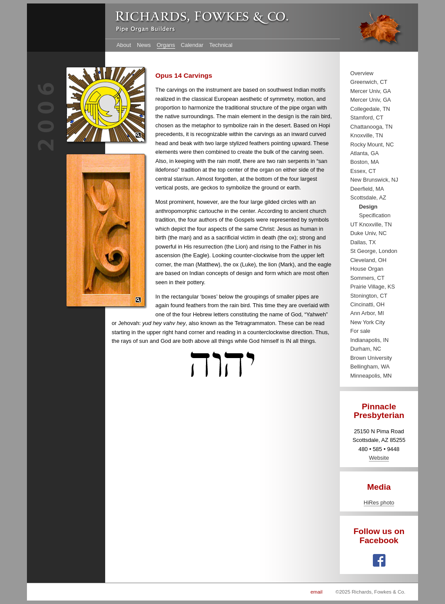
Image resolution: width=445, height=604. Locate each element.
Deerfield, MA (367, 189)
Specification (375, 215)
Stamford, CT (366, 117)
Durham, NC (365, 348)
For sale (360, 331)
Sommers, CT (367, 278)
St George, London (373, 251)
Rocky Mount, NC (372, 144)
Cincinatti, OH (367, 304)
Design (368, 206)
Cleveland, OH (368, 260)
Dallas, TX (363, 242)
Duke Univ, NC (368, 233)
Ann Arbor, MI (367, 313)
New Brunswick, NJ (374, 179)
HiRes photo (379, 502)
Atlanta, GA (364, 153)
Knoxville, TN (366, 135)
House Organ (366, 268)
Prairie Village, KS (372, 286)
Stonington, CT (368, 295)
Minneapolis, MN (371, 375)
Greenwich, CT (368, 82)
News (144, 45)
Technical (220, 45)
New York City (367, 322)
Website (379, 458)
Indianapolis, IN (369, 340)
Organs (166, 45)
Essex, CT (363, 171)
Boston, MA (364, 162)
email (316, 591)
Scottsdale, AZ (368, 197)
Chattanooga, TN (371, 126)
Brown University (371, 358)
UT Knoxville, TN (371, 224)
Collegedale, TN (370, 109)
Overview (361, 73)
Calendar (192, 45)
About (123, 45)
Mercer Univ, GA (370, 91)
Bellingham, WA (370, 366)
